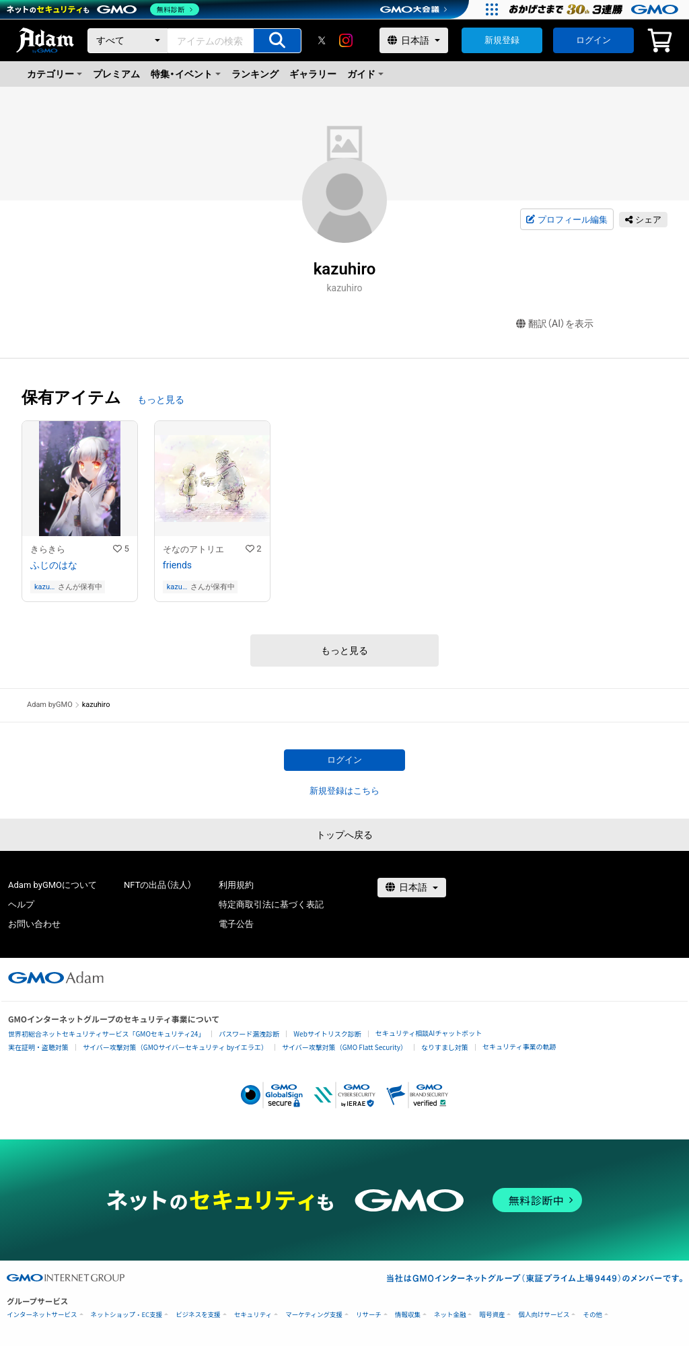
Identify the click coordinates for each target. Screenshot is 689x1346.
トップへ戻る (344, 834)
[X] (321, 40)
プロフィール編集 (566, 220)
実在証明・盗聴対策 (38, 1047)
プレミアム (116, 74)
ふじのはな (53, 565)
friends (177, 565)
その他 (592, 1314)
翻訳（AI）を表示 (554, 324)
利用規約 (236, 885)
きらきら (47, 549)
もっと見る (160, 399)
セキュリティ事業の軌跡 (519, 1046)
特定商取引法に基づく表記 (271, 904)
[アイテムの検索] (277, 40)
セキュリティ (253, 1314)
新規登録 (501, 40)
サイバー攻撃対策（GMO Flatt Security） (344, 1047)
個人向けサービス (543, 1314)
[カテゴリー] (127, 40)
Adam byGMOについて (52, 885)
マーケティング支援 (313, 1314)
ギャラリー (312, 74)
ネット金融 (450, 1314)
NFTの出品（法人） (158, 885)
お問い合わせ (34, 924)
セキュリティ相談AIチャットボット (428, 1033)
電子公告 (236, 924)
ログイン (593, 40)
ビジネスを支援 (198, 1314)
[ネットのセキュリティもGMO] (103, 9)
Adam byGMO (50, 704)
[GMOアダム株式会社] (56, 977)
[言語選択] (413, 40)
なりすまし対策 (444, 1047)
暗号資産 (492, 1314)
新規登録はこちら (344, 791)
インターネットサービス (42, 1314)
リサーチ (369, 1314)
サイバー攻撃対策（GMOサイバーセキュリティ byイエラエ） (175, 1047)
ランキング (255, 74)
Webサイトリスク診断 (327, 1034)
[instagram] (346, 40)
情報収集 (408, 1314)
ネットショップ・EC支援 (127, 1314)
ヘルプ (21, 904)
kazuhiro (45, 587)
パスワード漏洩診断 (249, 1034)
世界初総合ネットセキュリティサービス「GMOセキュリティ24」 (106, 1034)
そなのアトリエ (193, 549)
